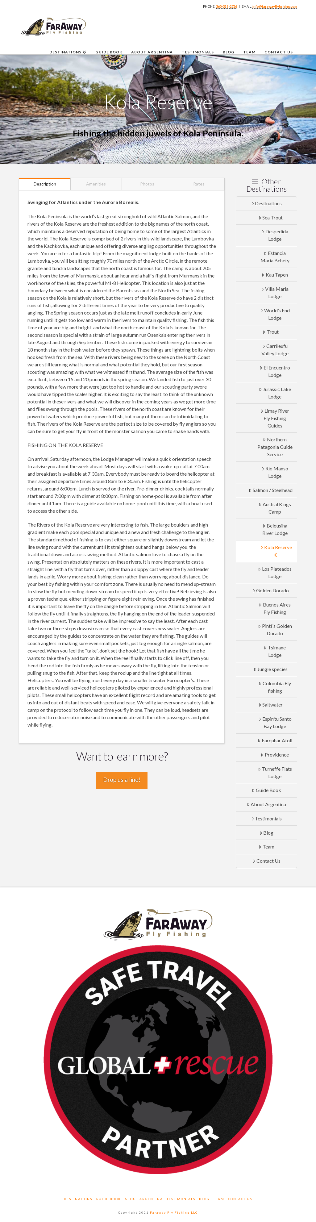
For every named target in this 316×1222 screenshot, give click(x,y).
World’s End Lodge (275, 314)
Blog (267, 833)
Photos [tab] (147, 183)
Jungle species (271, 669)
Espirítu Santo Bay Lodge (275, 722)
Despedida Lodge (274, 235)
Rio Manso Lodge (274, 472)
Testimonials (266, 818)
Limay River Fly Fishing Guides (274, 418)
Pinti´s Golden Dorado (275, 629)
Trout (271, 332)
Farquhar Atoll (275, 740)
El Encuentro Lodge (275, 371)
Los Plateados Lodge (275, 572)
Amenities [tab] (96, 183)
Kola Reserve (276, 550)
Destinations (266, 203)
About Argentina (266, 804)
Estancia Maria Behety (274, 256)
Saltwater (271, 704)
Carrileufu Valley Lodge (275, 349)
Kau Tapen (275, 274)
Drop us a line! (122, 779)
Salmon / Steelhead (271, 490)
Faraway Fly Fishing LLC (174, 1212)
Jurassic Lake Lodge (275, 392)
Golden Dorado (270, 590)
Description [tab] (45, 183)
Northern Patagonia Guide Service (275, 446)
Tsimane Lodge (275, 651)
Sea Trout (271, 217)
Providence (275, 754)
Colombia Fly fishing (275, 687)
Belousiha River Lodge (275, 529)
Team (266, 846)
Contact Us (266, 861)
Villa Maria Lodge (275, 292)
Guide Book (266, 790)
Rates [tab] (199, 183)
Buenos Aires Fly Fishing (275, 608)
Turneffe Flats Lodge (275, 772)
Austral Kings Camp (275, 508)
